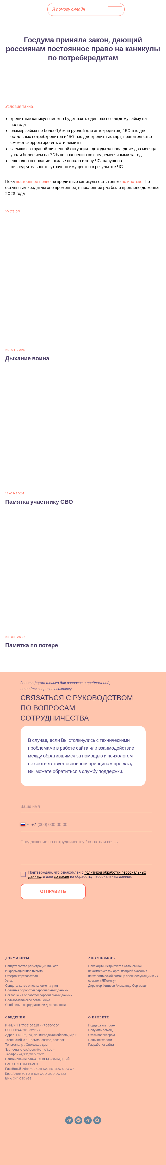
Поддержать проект (102, 1025)
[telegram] (69, 1120)
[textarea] (86, 850)
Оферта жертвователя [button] (21, 976)
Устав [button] (9, 981)
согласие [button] (61, 876)
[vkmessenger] (78, 1120)
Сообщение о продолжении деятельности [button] (35, 1005)
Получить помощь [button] (101, 1030)
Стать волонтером (101, 1035)
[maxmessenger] (97, 1120)
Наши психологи (100, 1040)
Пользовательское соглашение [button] (27, 1000)
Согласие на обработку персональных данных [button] (38, 995)
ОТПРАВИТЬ (53, 891)
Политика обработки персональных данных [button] (36, 990)
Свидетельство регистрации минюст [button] (31, 966)
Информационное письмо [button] (24, 971)
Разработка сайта (101, 1044)
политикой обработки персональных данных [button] (87, 874)
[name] (86, 806)
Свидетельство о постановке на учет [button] (31, 985)
